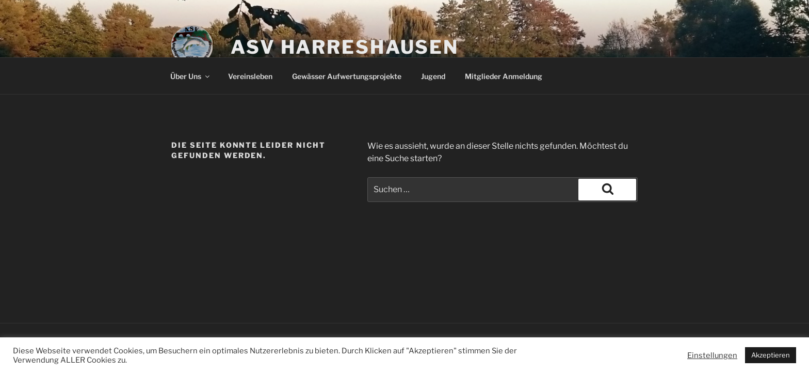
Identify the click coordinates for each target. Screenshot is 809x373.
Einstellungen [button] (712, 355)
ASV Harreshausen (345, 47)
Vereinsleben (250, 76)
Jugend (433, 76)
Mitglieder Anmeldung (503, 76)
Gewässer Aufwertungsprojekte (346, 76)
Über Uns (190, 76)
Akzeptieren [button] (770, 355)
